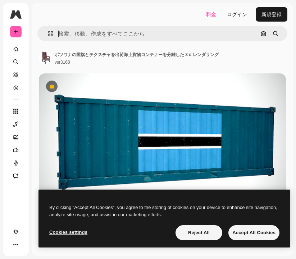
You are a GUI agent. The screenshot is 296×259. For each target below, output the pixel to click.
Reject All (199, 232)
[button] (48, 33)
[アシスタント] (16, 176)
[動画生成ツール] (16, 150)
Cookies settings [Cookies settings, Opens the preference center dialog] (68, 232)
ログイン (237, 14)
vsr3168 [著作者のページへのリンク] (62, 62)
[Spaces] (16, 124)
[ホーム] (16, 49)
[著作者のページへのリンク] (45, 57)
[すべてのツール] (16, 111)
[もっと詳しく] (16, 88)
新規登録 (271, 14)
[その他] (16, 244)
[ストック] (16, 75)
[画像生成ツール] (16, 137)
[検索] (16, 62)
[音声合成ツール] (16, 163)
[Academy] (16, 231)
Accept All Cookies (253, 232)
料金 (211, 14)
